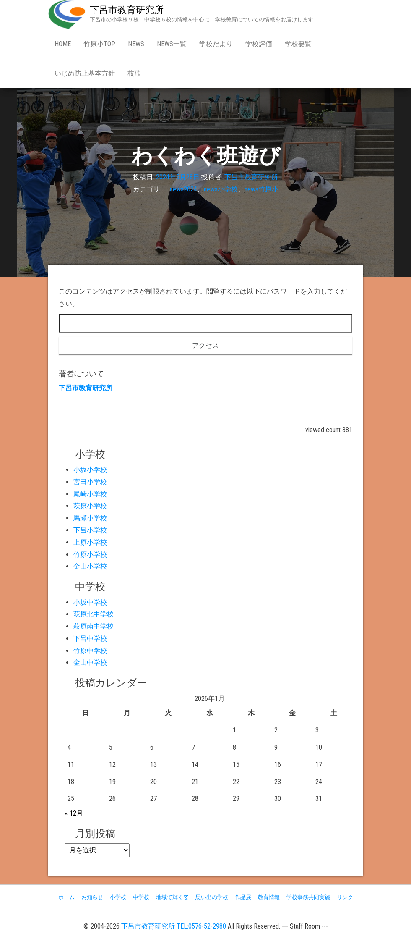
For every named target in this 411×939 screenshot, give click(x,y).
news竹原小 (261, 189)
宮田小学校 (90, 482)
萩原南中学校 (93, 626)
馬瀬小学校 (90, 518)
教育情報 (269, 897)
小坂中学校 (90, 602)
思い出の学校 (211, 897)
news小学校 (221, 189)
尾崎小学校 (90, 494)
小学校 (118, 897)
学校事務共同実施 (308, 897)
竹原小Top (99, 44)
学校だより (216, 44)
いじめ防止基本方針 (85, 73)
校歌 (134, 73)
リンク (345, 897)
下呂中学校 (90, 639)
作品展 (243, 897)
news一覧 (172, 44)
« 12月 (74, 813)
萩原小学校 (90, 506)
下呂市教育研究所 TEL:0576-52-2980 (173, 926)
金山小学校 (90, 566)
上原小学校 (90, 542)
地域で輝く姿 (172, 897)
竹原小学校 (90, 555)
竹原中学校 (90, 651)
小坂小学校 (90, 470)
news (136, 44)
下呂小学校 (90, 530)
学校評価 (258, 44)
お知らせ (92, 897)
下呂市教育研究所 (127, 10)
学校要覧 (298, 44)
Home (63, 44)
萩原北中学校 (93, 614)
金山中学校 (90, 662)
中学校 (141, 897)
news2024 (183, 189)
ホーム (66, 897)
